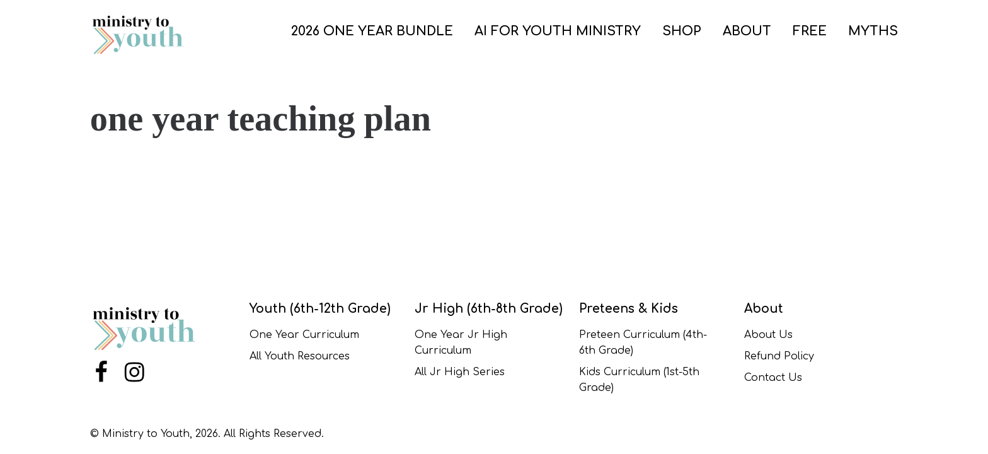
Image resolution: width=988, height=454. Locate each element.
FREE (810, 31)
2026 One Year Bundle (372, 31)
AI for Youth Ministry (557, 31)
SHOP (681, 31)
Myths (873, 31)
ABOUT (747, 31)
